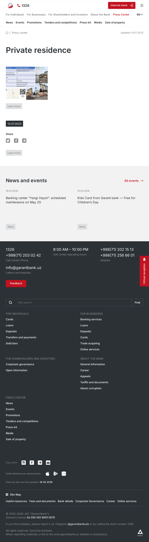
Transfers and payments (21, 337)
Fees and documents (42, 501)
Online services (89, 349)
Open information (16, 370)
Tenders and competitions (60, 22)
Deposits (11, 331)
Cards (9, 319)
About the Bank (100, 14)
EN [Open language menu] (138, 14)
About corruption (90, 388)
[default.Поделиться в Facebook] (16, 141)
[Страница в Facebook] (56, 474)
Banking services (91, 319)
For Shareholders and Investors (68, 14)
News (9, 22)
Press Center (121, 14)
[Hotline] (23, 5)
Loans (9, 325)
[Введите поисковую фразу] (69, 302)
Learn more (14, 106)
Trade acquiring (90, 343)
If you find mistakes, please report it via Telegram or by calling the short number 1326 (69, 524)
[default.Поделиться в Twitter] (8, 141)
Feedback (16, 283)
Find (137, 302)
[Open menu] (139, 5)
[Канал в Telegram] (40, 463)
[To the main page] (11, 5)
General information (92, 364)
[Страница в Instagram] (47, 474)
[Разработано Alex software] (140, 532)
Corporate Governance (89, 501)
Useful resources (16, 501)
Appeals (85, 376)
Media (98, 22)
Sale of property (115, 22)
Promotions (34, 22)
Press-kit (85, 22)
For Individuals (15, 14)
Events (20, 22)
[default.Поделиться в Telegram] (24, 141)
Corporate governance (20, 364)
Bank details (65, 501)
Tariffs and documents (94, 382)
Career (84, 370)
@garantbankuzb (78, 524)
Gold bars (12, 343)
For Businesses (36, 14)
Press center (20, 32)
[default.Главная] (7, 33)
